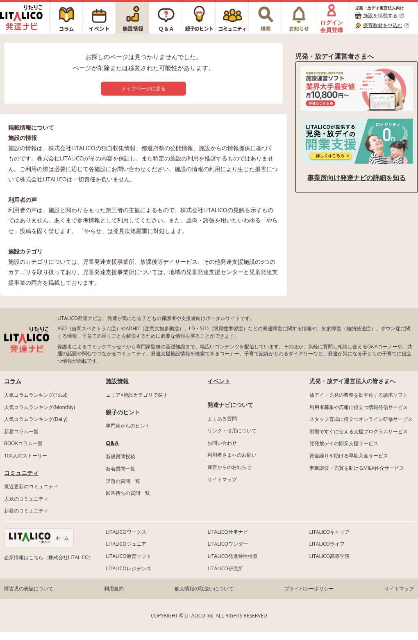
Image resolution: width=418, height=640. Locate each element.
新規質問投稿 (120, 456)
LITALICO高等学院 (329, 556)
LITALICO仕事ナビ (227, 531)
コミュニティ (21, 473)
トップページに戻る (143, 88)
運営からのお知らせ (229, 467)
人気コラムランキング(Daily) (36, 419)
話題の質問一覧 (123, 481)
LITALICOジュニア (126, 543)
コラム (12, 381)
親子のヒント (123, 412)
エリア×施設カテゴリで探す (137, 394)
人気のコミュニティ (26, 498)
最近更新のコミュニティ (31, 486)
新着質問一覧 (120, 468)
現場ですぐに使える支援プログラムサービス (358, 431)
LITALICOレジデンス (128, 568)
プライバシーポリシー (309, 588)
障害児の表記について (28, 588)
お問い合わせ (222, 442)
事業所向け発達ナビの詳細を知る (356, 177)
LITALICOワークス (126, 531)
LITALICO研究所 (225, 568)
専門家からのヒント (128, 425)
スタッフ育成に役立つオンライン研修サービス (361, 419)
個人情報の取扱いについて (204, 588)
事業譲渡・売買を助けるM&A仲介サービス (356, 467)
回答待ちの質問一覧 (128, 492)
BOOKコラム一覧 (23, 443)
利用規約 (114, 588)
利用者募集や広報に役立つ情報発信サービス (358, 407)
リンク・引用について (232, 430)
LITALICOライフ (327, 543)
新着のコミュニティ (26, 510)
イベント (218, 381)
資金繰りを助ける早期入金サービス (348, 455)
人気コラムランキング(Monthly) (39, 407)
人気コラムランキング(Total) (36, 394)
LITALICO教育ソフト (128, 556)
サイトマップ (222, 479)
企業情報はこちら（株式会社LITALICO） (48, 557)
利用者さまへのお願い (232, 454)
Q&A (112, 443)
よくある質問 (222, 418)
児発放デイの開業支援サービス (343, 443)
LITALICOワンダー (227, 543)
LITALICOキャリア (329, 531)
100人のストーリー (25, 455)
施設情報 (117, 381)
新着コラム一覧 (21, 431)
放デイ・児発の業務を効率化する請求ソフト (358, 394)
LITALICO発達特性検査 (232, 556)
